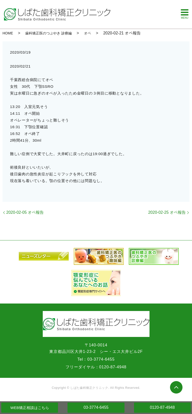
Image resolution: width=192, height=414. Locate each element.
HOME (7, 33)
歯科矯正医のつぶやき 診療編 (48, 33)
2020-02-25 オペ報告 (167, 212)
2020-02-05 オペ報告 (25, 212)
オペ (87, 33)
